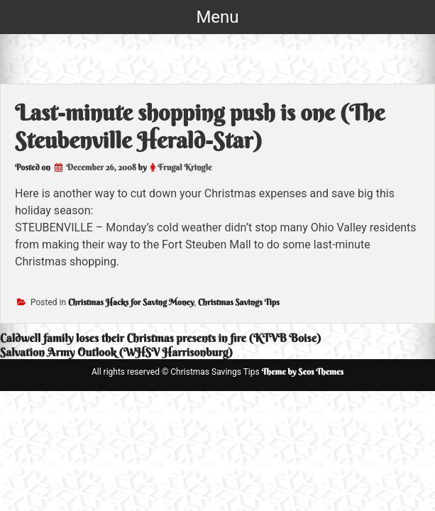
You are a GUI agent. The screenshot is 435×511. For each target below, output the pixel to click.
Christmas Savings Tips (239, 302)
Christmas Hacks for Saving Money (131, 302)
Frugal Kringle (184, 167)
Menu (217, 17)
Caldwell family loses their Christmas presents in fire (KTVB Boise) (160, 338)
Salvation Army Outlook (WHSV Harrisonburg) (116, 352)
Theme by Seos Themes (302, 371)
